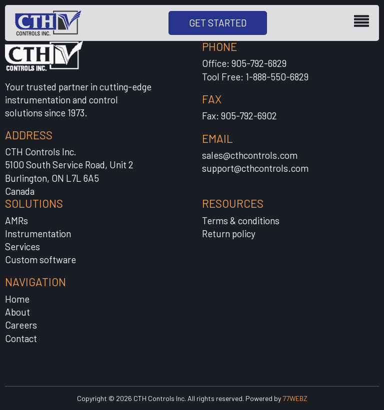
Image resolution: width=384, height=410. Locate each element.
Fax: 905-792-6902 (239, 115)
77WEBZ (295, 398)
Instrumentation (38, 233)
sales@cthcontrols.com (250, 155)
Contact (21, 338)
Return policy (229, 233)
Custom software (40, 259)
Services (22, 246)
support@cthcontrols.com (255, 168)
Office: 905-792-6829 (244, 63)
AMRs (16, 220)
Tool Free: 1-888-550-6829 (255, 76)
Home (17, 299)
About (17, 312)
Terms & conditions (241, 220)
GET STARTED (217, 22)
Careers (21, 325)
